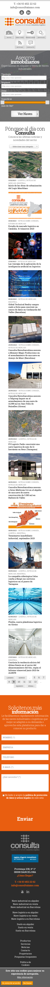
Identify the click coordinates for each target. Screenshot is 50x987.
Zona (3, 90)
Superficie (6, 99)
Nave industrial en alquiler (25, 900)
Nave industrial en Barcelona (25, 907)
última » (31, 686)
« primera (9, 678)
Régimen (5, 82)
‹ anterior (21, 678)
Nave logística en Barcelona (25, 918)
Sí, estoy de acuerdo (11, 983)
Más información (25, 977)
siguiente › (20, 686)
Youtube (21, 12)
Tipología (6, 74)
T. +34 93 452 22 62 (25, 3)
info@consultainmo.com (25, 7)
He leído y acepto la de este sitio (26, 796)
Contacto (30, 44)
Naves (9, 34)
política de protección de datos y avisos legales (26, 796)
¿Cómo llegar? (25, 875)
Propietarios (30, 34)
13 (35, 681)
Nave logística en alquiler (25, 912)
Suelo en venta (25, 927)
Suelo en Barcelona (25, 930)
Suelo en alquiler (25, 924)
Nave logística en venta (25, 915)
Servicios (41, 34)
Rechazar (27, 983)
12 (30, 681)
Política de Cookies (25, 963)
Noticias (20, 44)
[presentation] (25, 806)
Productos (25, 940)
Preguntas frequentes (26, 956)
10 (19, 681)
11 (24, 681)
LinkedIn (28, 12)
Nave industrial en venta (25, 904)
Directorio (20, 34)
